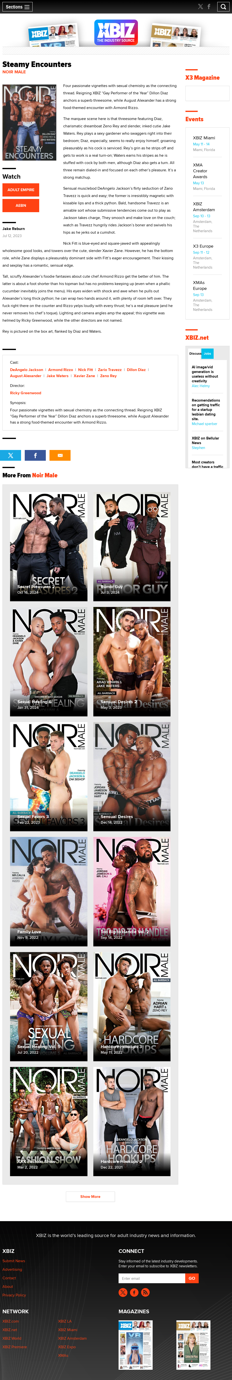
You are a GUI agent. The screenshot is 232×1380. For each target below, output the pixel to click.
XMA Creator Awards (200, 171)
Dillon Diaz (136, 369)
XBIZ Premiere (14, 1347)
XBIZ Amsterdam (204, 207)
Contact (9, 1278)
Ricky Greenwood (25, 393)
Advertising (12, 1269)
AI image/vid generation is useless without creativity (205, 374)
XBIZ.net (197, 337)
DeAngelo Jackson (26, 369)
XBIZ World (11, 1338)
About (7, 1286)
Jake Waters (58, 376)
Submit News (13, 1261)
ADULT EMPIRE (21, 190)
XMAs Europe (200, 285)
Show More (90, 1196)
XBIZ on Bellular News (205, 441)
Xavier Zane (84, 376)
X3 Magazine (202, 77)
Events (194, 119)
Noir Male (14, 72)
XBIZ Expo (67, 1347)
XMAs (63, 1355)
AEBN (21, 205)
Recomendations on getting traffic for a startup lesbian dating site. (206, 410)
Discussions (194, 353)
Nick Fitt (85, 369)
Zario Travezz (110, 369)
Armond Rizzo (60, 369)
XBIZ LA (65, 1321)
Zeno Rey (108, 376)
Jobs (207, 353)
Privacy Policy (14, 1295)
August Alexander (25, 376)
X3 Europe (203, 246)
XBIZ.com (10, 1321)
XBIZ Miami (204, 138)
